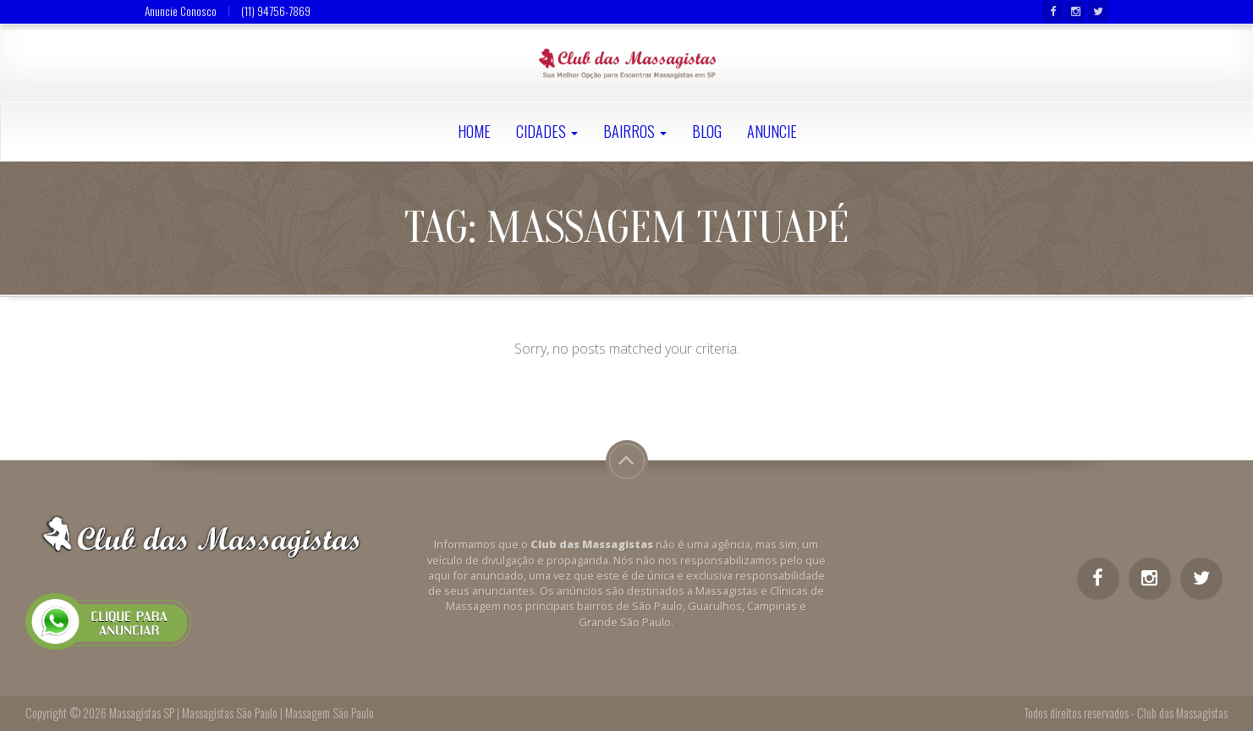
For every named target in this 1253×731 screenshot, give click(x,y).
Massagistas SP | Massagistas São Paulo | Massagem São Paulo (241, 713)
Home (474, 131)
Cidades (547, 131)
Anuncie (772, 131)
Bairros (635, 131)
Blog (707, 131)
